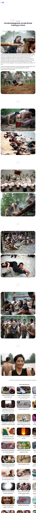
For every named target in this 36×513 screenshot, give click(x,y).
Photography (18, 21)
